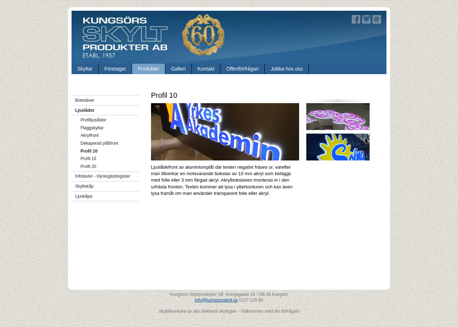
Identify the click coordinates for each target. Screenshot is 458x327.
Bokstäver (84, 100)
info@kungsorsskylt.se (216, 300)
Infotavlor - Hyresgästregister (102, 176)
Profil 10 (89, 151)
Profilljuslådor (93, 119)
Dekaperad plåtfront (99, 143)
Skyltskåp (84, 186)
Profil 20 (88, 166)
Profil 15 (88, 158)
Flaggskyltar (92, 127)
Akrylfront (90, 135)
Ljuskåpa (83, 196)
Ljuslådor (84, 110)
